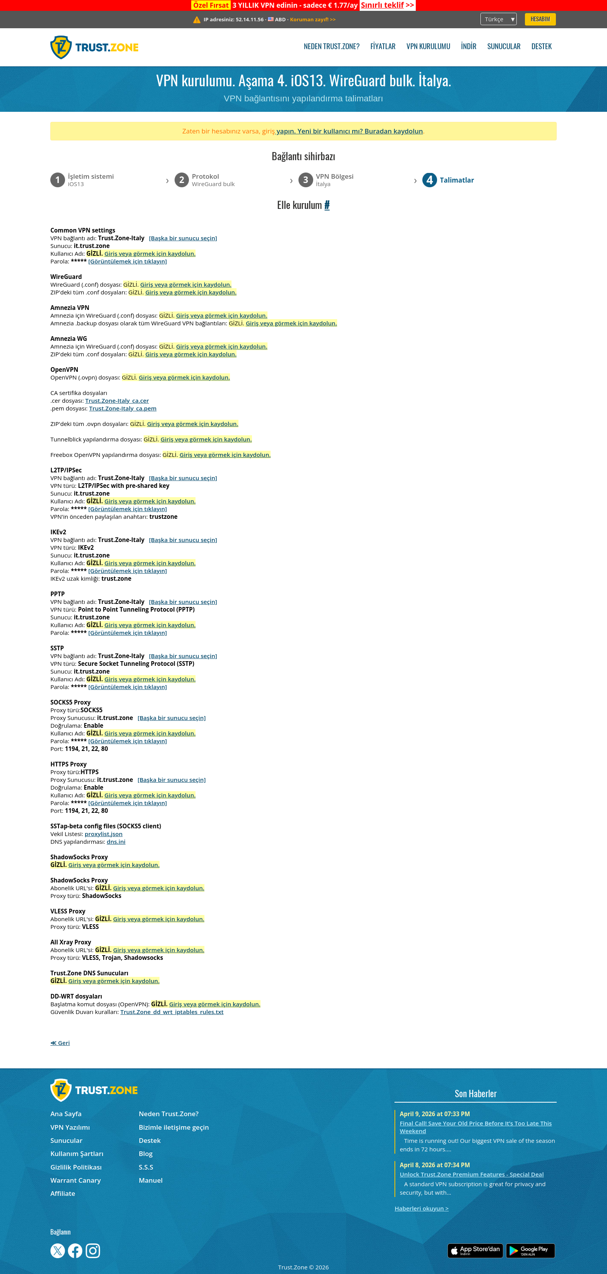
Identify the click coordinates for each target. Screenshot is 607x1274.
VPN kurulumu (428, 47)
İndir (469, 47)
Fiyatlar (383, 47)
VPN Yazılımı (70, 1127)
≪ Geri (60, 1043)
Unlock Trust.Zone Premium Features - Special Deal (472, 1174)
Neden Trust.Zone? (332, 47)
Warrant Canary (75, 1180)
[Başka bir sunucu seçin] (183, 238)
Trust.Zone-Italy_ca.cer (117, 400)
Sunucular (504, 47)
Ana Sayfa (66, 1113)
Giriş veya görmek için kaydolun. (150, 253)
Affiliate (62, 1193)
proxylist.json (104, 834)
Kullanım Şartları (76, 1153)
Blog (146, 1153)
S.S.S (146, 1167)
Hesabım (540, 19)
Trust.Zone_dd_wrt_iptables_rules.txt (172, 1012)
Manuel (151, 1180)
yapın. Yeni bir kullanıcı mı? (320, 131)
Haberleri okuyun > (421, 1208)
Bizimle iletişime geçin (174, 1127)
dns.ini (116, 841)
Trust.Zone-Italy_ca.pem (122, 408)
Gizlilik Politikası (76, 1167)
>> (387, 5)
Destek (542, 47)
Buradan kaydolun (394, 131)
